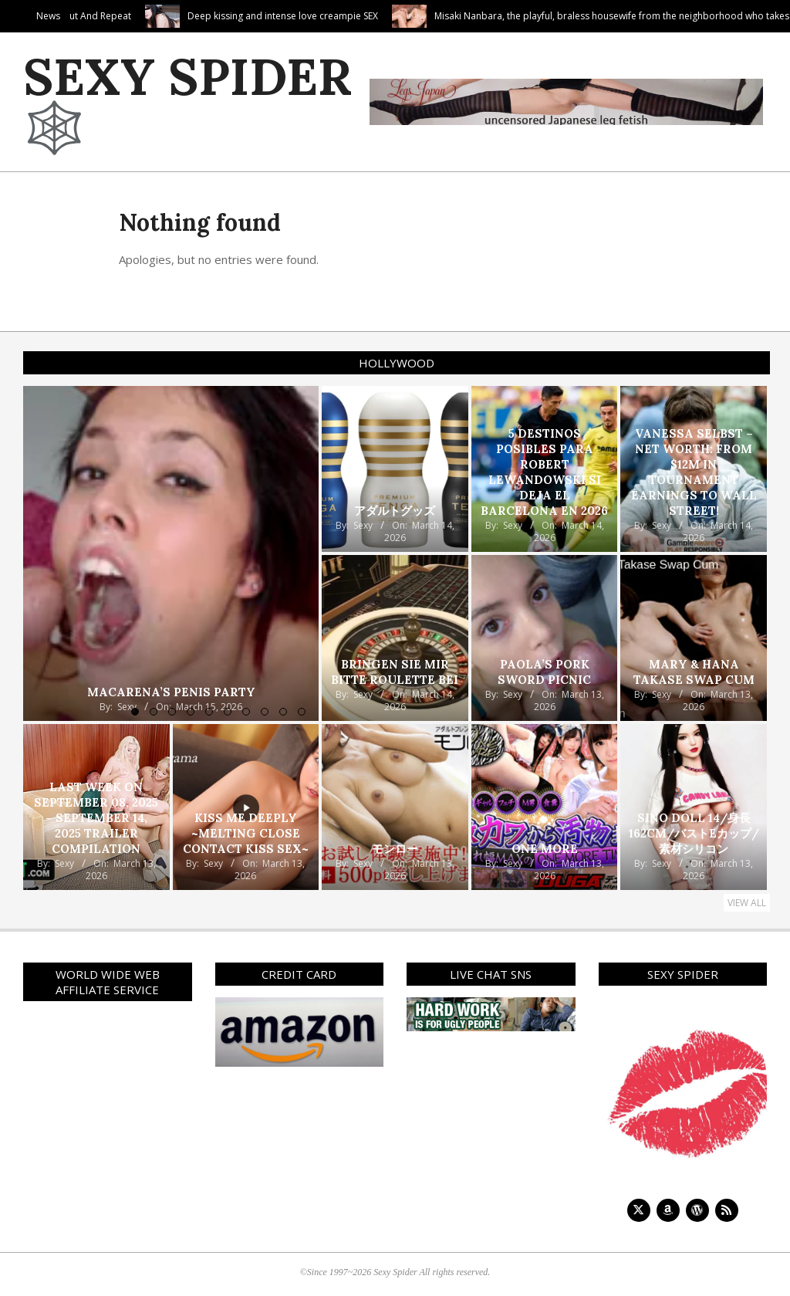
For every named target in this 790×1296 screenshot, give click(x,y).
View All (747, 902)
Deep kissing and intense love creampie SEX (345, 15)
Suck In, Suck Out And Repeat (131, 15)
